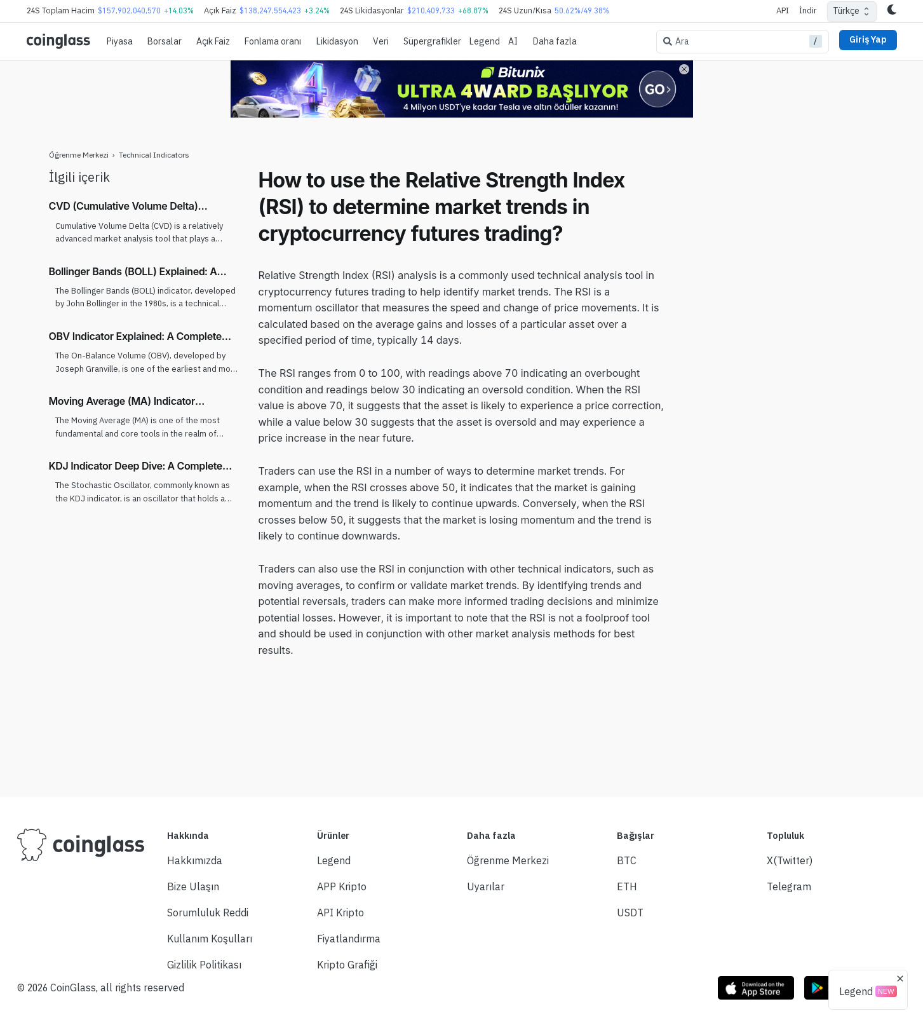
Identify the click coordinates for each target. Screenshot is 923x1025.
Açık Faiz (213, 41)
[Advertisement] (776, 357)
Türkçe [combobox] (846, 11)
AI (513, 41)
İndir (808, 10)
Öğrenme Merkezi (79, 155)
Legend (484, 41)
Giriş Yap (868, 39)
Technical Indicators (154, 155)
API (782, 10)
